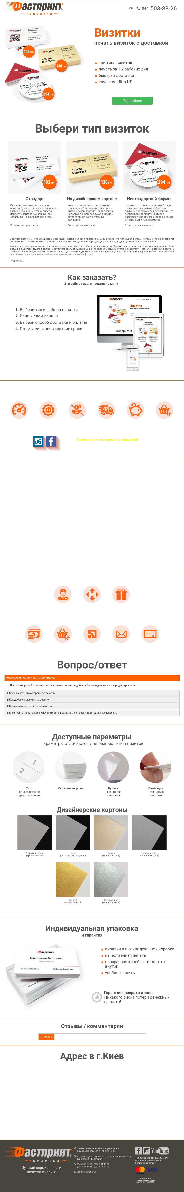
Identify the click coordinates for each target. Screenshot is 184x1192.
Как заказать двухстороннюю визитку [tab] (30, 692)
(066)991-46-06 (101, 1164)
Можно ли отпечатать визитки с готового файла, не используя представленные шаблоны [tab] (61, 712)
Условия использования (148, 1160)
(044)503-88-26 (84, 1164)
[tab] (46, 1037)
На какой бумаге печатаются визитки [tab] (30, 706)
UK (128, 8)
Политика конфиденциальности (151, 1158)
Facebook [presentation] (46, 1037)
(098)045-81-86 (84, 1166)
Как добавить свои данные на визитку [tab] (30, 677)
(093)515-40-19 (101, 1166)
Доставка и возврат (145, 1163)
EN (131, 8)
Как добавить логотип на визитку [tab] (27, 699)
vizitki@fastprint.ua (87, 1172)
